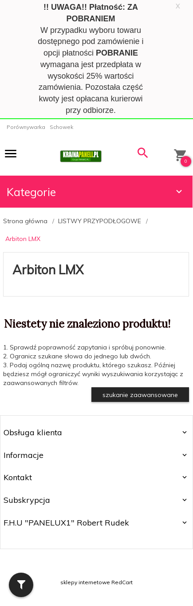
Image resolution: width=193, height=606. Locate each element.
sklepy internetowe (85, 582)
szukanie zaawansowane (140, 395)
